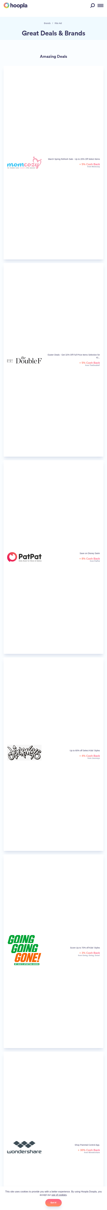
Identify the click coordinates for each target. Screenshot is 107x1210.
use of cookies (59, 1195)
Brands (47, 23)
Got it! (53, 1202)
